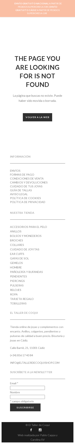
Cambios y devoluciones (29, 182)
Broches (16, 240)
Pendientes (18, 276)
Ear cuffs (17, 253)
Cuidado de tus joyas (26, 186)
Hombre (16, 267)
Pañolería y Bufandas (26, 271)
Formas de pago (22, 174)
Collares (17, 244)
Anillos (15, 231)
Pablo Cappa (48, 435)
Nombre (15, 392)
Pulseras (17, 285)
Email (14, 383)
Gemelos (16, 262)
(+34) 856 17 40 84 (21, 355)
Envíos (15, 170)
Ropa (14, 294)
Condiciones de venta (27, 178)
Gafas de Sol (19, 258)
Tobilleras (18, 303)
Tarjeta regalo (22, 299)
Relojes (15, 289)
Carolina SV (38, 439)
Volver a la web (37, 117)
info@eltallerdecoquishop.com (34, 362)
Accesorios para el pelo (28, 226)
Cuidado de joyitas (24, 249)
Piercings (17, 280)
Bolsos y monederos (26, 235)
